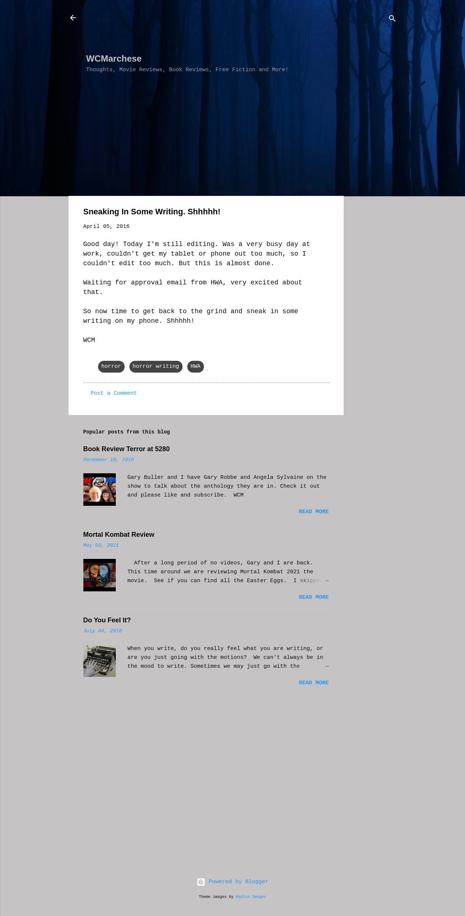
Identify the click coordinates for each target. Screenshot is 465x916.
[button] (324, 213)
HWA (196, 366)
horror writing (156, 366)
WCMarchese (114, 58)
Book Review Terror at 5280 (126, 449)
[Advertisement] (220, 29)
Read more (314, 512)
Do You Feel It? (107, 620)
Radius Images (251, 897)
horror (111, 366)
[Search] (392, 20)
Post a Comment (114, 393)
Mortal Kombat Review (119, 534)
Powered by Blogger (232, 882)
